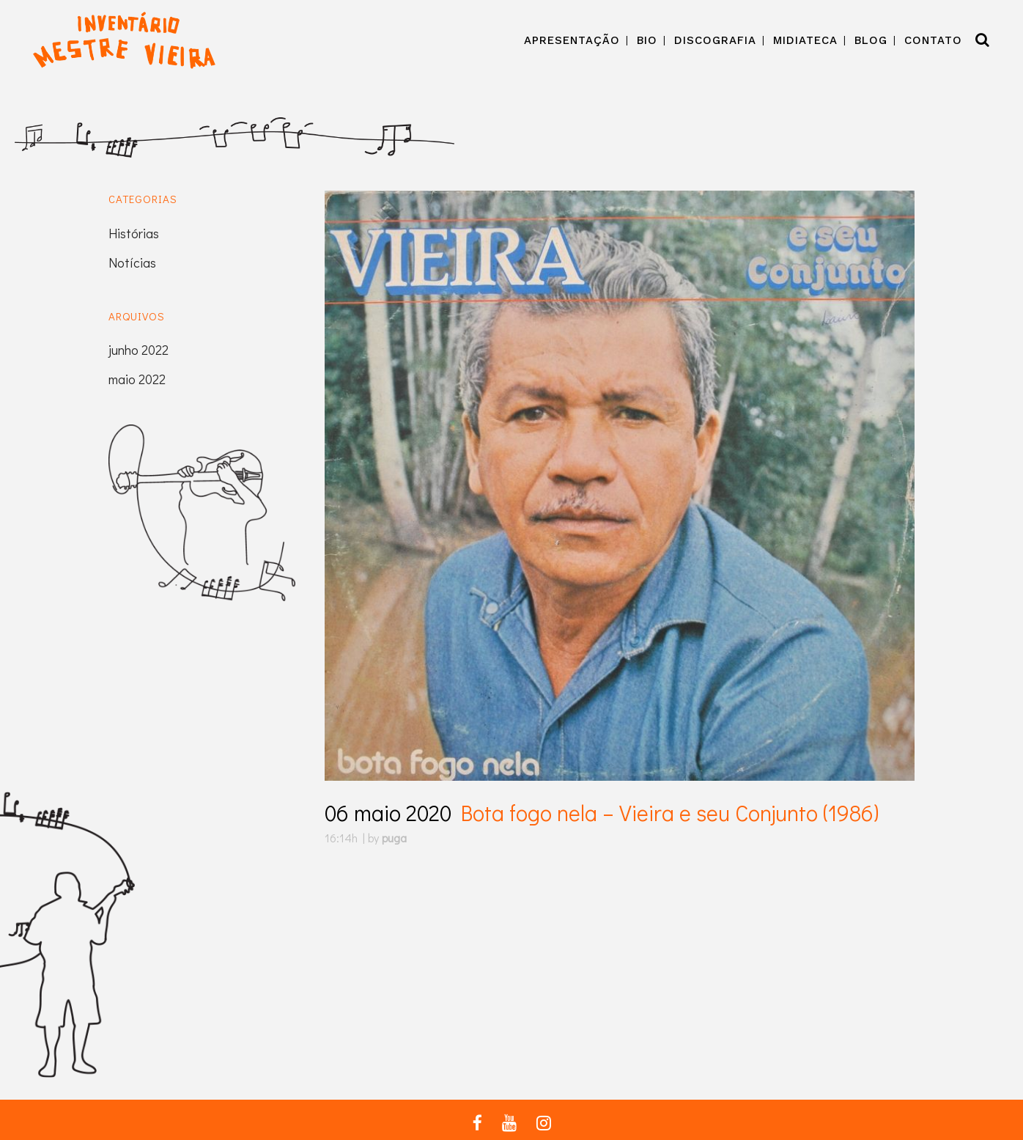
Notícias (132, 262)
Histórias (133, 233)
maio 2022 (137, 379)
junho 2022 (138, 349)
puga (394, 837)
